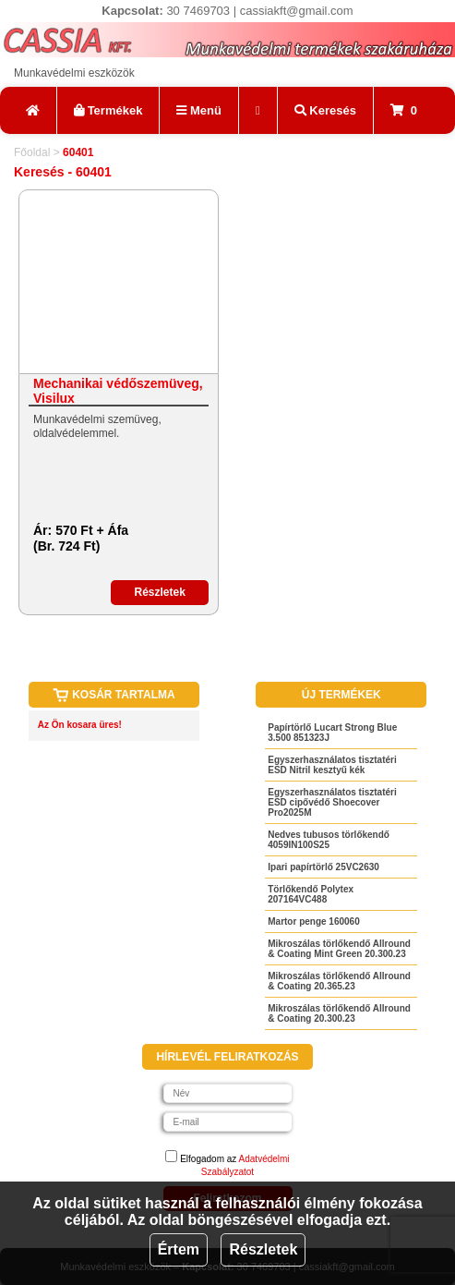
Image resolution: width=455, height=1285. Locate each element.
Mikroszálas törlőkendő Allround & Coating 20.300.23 (339, 1013)
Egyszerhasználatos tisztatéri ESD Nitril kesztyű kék (332, 765)
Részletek (263, 1249)
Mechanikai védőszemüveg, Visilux (118, 391)
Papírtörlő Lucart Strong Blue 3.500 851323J (332, 732)
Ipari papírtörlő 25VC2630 (323, 867)
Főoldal (32, 152)
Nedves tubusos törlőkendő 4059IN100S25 (328, 840)
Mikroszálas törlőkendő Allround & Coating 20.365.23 (339, 981)
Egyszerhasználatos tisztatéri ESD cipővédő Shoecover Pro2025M (332, 802)
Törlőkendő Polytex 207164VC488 (310, 894)
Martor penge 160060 (314, 921)
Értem (178, 1249)
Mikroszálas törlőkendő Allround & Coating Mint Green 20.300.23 (339, 949)
